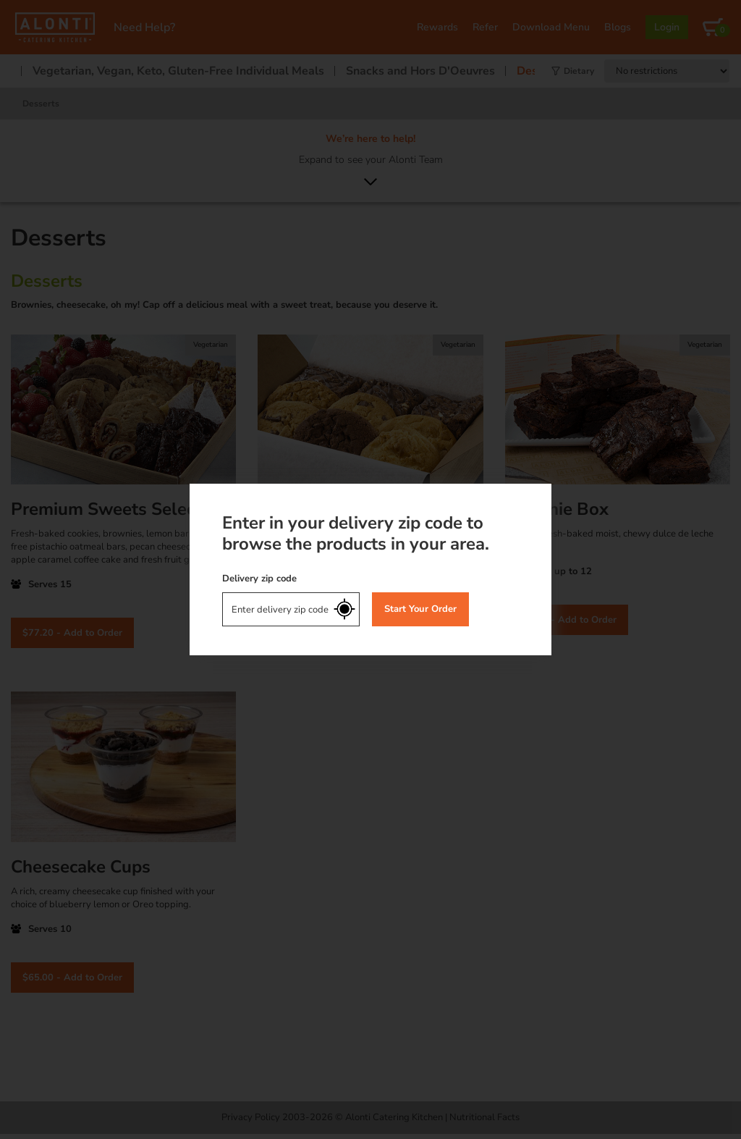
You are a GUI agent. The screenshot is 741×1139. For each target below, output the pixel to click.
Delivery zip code (259, 578)
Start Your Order (420, 608)
